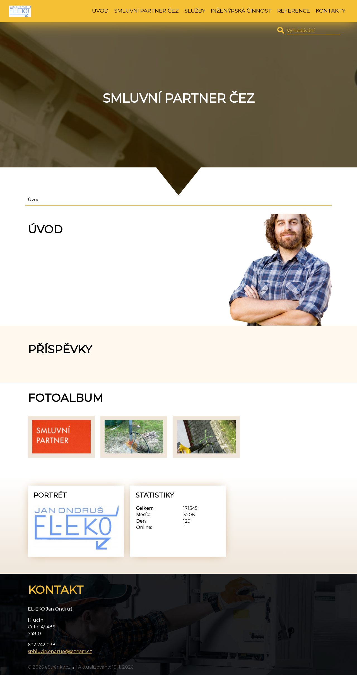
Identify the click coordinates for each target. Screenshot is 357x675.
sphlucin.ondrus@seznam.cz (60, 651)
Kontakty (330, 10)
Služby (194, 10)
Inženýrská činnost (241, 10)
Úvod (100, 10)
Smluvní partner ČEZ (146, 10)
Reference (293, 10)
